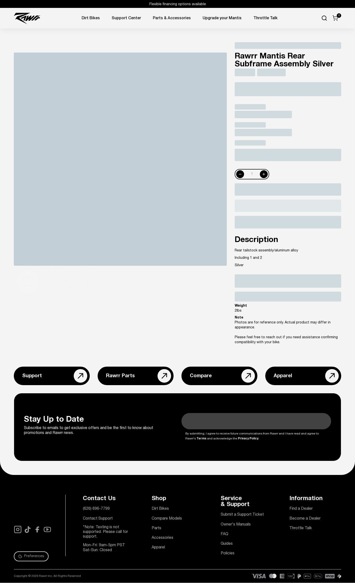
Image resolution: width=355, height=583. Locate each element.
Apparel (158, 548)
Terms (201, 438)
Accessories (162, 538)
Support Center (126, 18)
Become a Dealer (304, 519)
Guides (227, 544)
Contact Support (98, 519)
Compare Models (167, 519)
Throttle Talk (300, 528)
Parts (156, 528)
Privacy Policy (248, 438)
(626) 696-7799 (96, 509)
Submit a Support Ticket (242, 515)
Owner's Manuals (236, 525)
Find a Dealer (301, 509)
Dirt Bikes (91, 18)
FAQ (224, 534)
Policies (227, 554)
